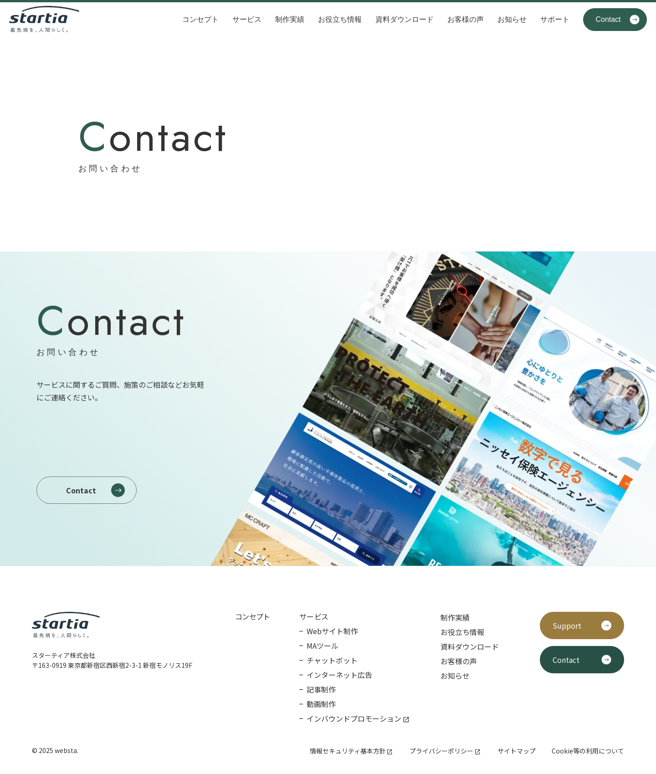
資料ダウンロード (404, 19)
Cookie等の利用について (588, 750)
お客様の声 (465, 19)
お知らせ (512, 19)
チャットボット (332, 660)
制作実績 (289, 19)
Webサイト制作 (332, 630)
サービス (246, 19)
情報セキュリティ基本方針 (348, 750)
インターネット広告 (339, 674)
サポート (554, 19)
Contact (607, 19)
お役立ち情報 (340, 19)
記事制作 (321, 689)
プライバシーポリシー (441, 750)
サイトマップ (516, 750)
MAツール (322, 645)
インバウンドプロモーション (354, 718)
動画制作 (321, 703)
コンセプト (200, 19)
